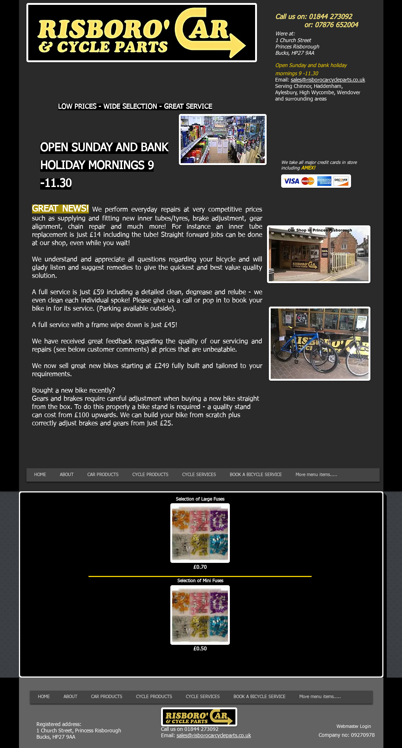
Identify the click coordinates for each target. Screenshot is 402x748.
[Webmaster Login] (353, 726)
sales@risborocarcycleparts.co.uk (328, 80)
